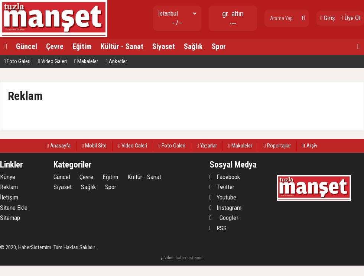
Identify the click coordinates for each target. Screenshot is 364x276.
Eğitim (82, 46)
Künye (7, 177)
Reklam (9, 187)
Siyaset (163, 46)
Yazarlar (207, 145)
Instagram (225, 207)
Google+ (224, 217)
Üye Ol (350, 18)
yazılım (166, 257)
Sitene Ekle (13, 207)
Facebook (224, 177)
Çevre (55, 46)
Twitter (221, 187)
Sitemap (10, 217)
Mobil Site (94, 145)
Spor (219, 46)
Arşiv (309, 145)
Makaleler (86, 61)
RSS (218, 228)
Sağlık (193, 46)
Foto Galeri (17, 61)
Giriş (327, 18)
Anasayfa (58, 145)
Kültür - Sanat (122, 46)
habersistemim (190, 257)
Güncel (26, 46)
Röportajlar (277, 145)
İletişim (9, 197)
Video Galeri (52, 61)
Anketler (116, 61)
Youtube (222, 197)
